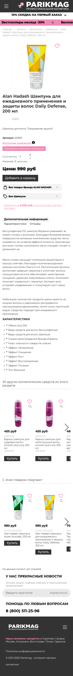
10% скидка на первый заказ (37, 14)
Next (65, 428)
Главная (7, 29)
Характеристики (15, 223)
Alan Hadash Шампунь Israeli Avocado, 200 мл (17, 535)
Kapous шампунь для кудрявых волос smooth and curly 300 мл (16, 444)
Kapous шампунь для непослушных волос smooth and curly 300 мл (48, 444)
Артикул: (8, 137)
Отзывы (35, 223)
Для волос (36, 29)
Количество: (9, 156)
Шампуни (52, 29)
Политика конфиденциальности (25, 651)
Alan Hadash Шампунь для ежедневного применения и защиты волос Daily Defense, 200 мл (49, 539)
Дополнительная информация (26, 219)
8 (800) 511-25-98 (22, 610)
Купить (12, 458)
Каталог (21, 29)
